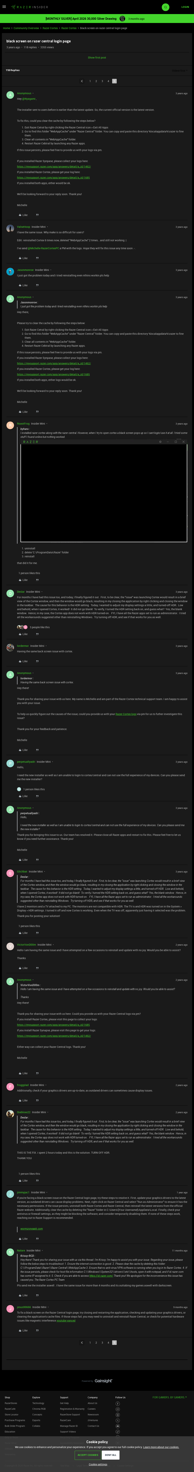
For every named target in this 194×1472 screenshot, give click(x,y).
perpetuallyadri (26, 761)
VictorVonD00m (26, 944)
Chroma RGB (39, 1408)
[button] (4, 8)
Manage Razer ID (69, 1425)
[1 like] (28, 573)
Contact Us (93, 1425)
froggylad (23, 1085)
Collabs (36, 1425)
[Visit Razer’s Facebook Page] (117, 1403)
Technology (38, 1403)
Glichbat (22, 871)
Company (93, 1397)
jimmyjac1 (23, 1192)
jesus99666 (24, 1307)
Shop (7, 1397)
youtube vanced (66, 1320)
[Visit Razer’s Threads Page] (117, 1415)
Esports (36, 1420)
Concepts (37, 1414)
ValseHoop (23, 227)
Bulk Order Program (15, 1425)
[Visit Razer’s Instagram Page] (117, 1409)
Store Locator (11, 1414)
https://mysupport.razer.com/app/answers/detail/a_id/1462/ (54, 166)
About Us (92, 1403)
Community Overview (26, 28)
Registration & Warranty (72, 1408)
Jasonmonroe (25, 270)
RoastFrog (23, 423)
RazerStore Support (70, 1414)
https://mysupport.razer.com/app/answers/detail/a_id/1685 (53, 177)
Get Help (64, 1403)
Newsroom (93, 1414)
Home (6, 28)
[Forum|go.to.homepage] (29, 7)
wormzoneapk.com (31, 1228)
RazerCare (65, 1420)
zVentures (93, 1420)
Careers (91, 1408)
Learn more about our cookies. (161, 1447)
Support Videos (68, 1431)
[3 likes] (33, 627)
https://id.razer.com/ (101, 1275)
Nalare (21, 1250)
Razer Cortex (50, 28)
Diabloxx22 (24, 1112)
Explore (36, 1397)
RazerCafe (10, 1408)
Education (10, 1431)
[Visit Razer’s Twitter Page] (117, 1420)
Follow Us (120, 1397)
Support (64, 1397)
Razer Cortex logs (126, 714)
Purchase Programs (15, 1420)
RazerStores (11, 1403)
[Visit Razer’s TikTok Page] (117, 1431)
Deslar (21, 591)
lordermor (23, 646)
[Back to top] (186, 1377)
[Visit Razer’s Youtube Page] (117, 1426)
